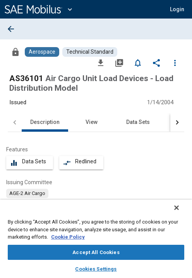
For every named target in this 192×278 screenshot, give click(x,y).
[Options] (175, 62)
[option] (27, 193)
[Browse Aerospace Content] (42, 52)
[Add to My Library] (119, 62)
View (92, 122)
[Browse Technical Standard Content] (89, 52)
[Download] (100, 62)
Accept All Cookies (95, 252)
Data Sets (138, 122)
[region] (96, 241)
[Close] (182, 212)
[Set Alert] (138, 62)
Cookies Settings (96, 269)
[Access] (15, 51)
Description (45, 122)
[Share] (156, 62)
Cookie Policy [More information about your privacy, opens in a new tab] (68, 237)
